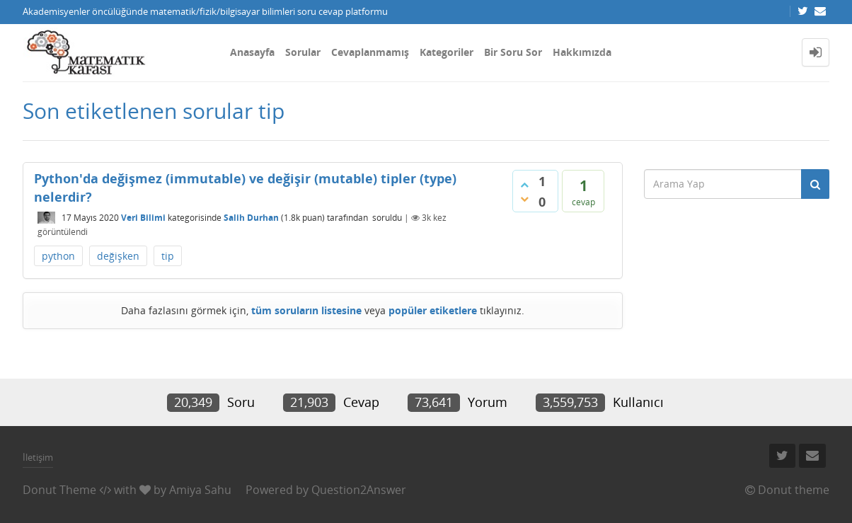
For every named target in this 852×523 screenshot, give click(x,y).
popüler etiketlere (432, 310)
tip (167, 256)
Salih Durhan (251, 218)
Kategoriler (446, 52)
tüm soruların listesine (306, 310)
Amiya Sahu (200, 490)
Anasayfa (252, 52)
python (58, 256)
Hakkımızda (582, 52)
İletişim (38, 457)
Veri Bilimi (143, 218)
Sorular (303, 52)
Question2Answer (358, 490)
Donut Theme (59, 490)
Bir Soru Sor (513, 52)
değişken (118, 256)
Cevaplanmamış (370, 52)
